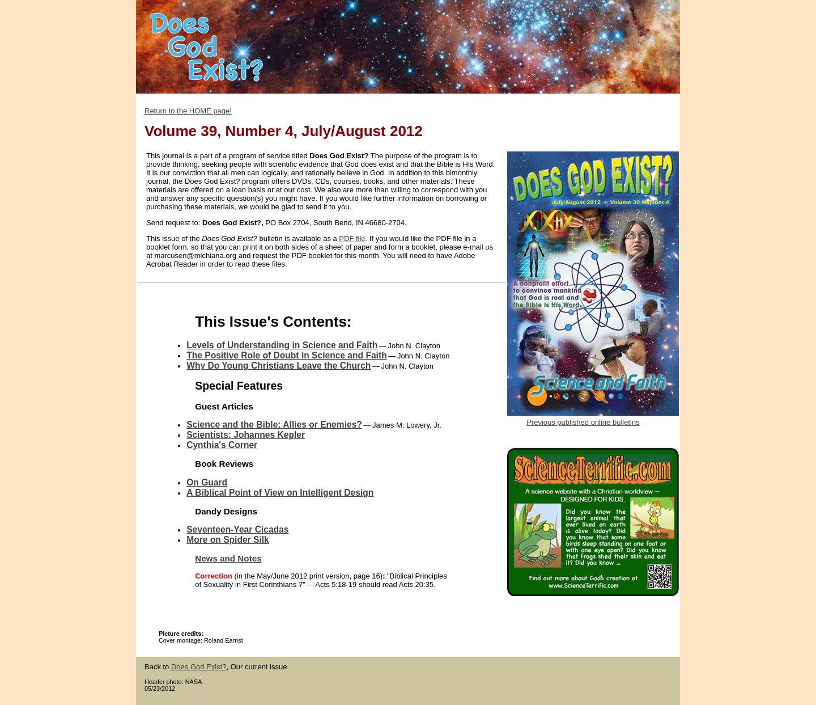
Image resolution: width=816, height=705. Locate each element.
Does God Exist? (199, 666)
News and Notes (228, 558)
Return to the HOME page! (188, 111)
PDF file (352, 238)
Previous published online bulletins (582, 422)
